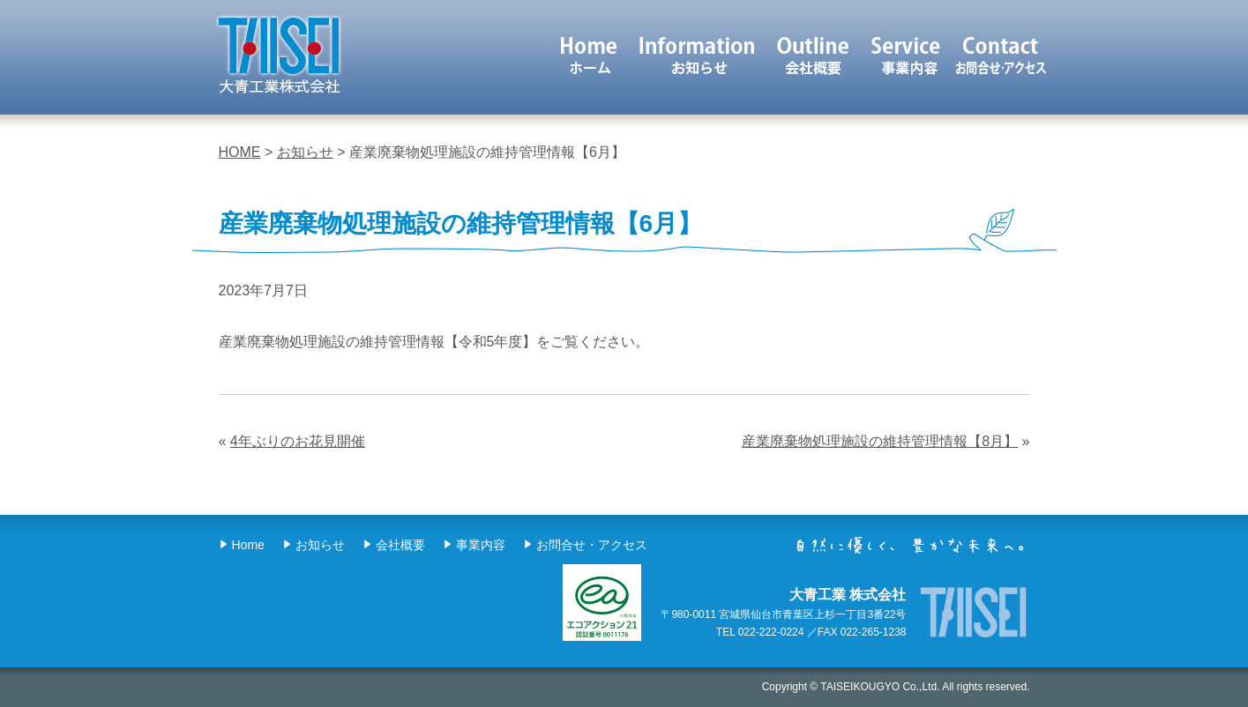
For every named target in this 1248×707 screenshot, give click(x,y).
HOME (240, 152)
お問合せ (1000, 55)
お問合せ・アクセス (591, 545)
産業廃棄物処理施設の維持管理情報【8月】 (880, 441)
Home (248, 545)
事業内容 (907, 55)
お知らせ (697, 55)
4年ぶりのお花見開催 (297, 441)
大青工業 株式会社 (278, 55)
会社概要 (814, 55)
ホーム (588, 55)
